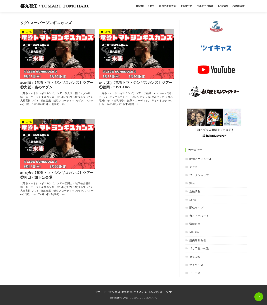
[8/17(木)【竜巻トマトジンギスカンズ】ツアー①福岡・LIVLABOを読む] (136, 54)
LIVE (151, 6)
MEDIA (194, 232)
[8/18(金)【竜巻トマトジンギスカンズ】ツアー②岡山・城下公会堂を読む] (57, 144)
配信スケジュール (200, 158)
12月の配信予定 (167, 6)
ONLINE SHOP (204, 6)
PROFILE (186, 6)
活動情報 (195, 191)
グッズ (193, 166)
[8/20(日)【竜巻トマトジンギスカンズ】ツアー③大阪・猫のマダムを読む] (57, 54)
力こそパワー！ (199, 215)
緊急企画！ (196, 223)
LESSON (223, 6)
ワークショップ (199, 175)
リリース (195, 272)
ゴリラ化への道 (199, 248)
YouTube (194, 256)
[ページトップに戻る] (258, 296)
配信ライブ (196, 207)
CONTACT (238, 6)
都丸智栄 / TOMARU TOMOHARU (55, 6)
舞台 (192, 183)
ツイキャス (196, 264)
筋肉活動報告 (197, 240)
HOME (140, 6)
